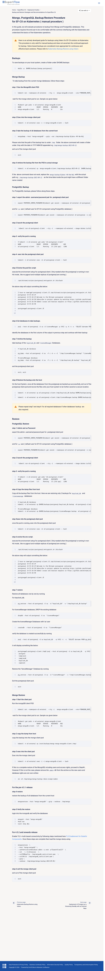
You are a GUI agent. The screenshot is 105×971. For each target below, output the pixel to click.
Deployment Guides (33, 10)
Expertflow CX (21, 10)
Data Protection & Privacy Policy (18, 964)
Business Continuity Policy (37, 964)
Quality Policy (69, 964)
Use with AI (84, 10)
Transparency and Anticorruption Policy (86, 964)
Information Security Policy (55, 964)
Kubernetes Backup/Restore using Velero (63, 49)
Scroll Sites (31, 967)
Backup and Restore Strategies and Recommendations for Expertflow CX (34, 12)
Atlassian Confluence (43, 967)
